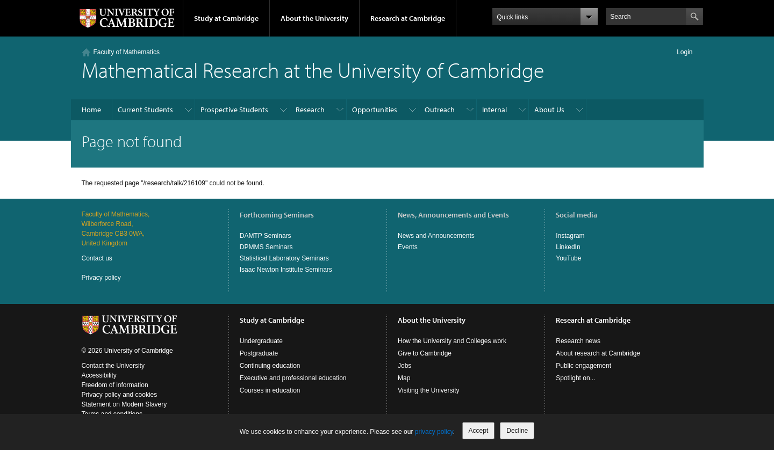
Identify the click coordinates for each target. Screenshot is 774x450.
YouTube (568, 258)
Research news (578, 341)
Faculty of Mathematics (127, 52)
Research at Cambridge (407, 18)
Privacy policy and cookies (119, 394)
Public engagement (583, 365)
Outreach (440, 109)
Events (408, 247)
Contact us (97, 258)
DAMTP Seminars (265, 235)
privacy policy (434, 432)
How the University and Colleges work (452, 341)
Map (404, 378)
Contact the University (113, 365)
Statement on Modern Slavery (124, 404)
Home (91, 109)
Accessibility (99, 375)
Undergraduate (261, 341)
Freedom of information (115, 385)
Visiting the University (429, 390)
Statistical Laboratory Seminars (284, 258)
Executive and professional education (293, 378)
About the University (314, 18)
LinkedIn (568, 247)
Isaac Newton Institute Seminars (286, 269)
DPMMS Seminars (266, 247)
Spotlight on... (575, 378)
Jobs (404, 365)
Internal (494, 109)
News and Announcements (436, 235)
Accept (479, 430)
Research (310, 109)
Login (684, 52)
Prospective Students (234, 109)
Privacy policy (101, 277)
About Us (549, 109)
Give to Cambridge (425, 353)
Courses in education (270, 390)
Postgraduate (259, 353)
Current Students (145, 109)
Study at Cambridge (226, 18)
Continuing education (270, 365)
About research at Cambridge (598, 353)
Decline (517, 430)
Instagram (570, 235)
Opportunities (374, 109)
